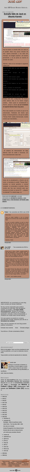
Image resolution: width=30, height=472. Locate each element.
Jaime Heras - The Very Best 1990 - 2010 (13, 423)
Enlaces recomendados (14, 463)
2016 (3, 403)
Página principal (6, 460)
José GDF (8, 246)
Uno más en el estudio (8, 425)
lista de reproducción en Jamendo (18, 354)
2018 (3, 399)
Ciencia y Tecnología (23, 378)
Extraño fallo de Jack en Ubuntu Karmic (13, 429)
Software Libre (24, 198)
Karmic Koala (6, 198)
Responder (8, 241)
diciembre (6, 417)
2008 (3, 454)
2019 (3, 397)
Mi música (18, 7)
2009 (3, 452)
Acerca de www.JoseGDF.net (8, 378)
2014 (3, 407)
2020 (3, 395)
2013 (3, 409)
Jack (24, 197)
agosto (5, 437)
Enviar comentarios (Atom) (16, 330)
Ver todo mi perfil (7, 372)
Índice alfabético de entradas (14, 462)
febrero (5, 447)
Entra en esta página (6, 348)
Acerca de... (25, 7)
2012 (3, 411)
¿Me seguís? (11, 461)
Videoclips (27, 387)
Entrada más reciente (7, 326)
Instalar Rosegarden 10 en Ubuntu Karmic (13, 427)
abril (5, 443)
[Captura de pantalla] (22, 252)
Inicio (5, 7)
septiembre (6, 435)
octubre (5, 433)
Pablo (6, 211)
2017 (3, 401)
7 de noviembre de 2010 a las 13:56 (19, 211)
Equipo (2, 380)
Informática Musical (17, 197)
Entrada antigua (24, 326)
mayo (5, 441)
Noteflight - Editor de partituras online (12, 421)
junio (5, 439)
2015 (3, 405)
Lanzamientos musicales (21, 381)
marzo (5, 445)
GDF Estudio (11, 7)
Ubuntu (4, 200)
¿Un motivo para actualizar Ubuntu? (12, 431)
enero (5, 449)
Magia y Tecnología (10, 383)
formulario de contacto (8, 320)
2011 (3, 413)
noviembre (6, 419)
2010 (3, 415)
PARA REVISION (15, 198)
